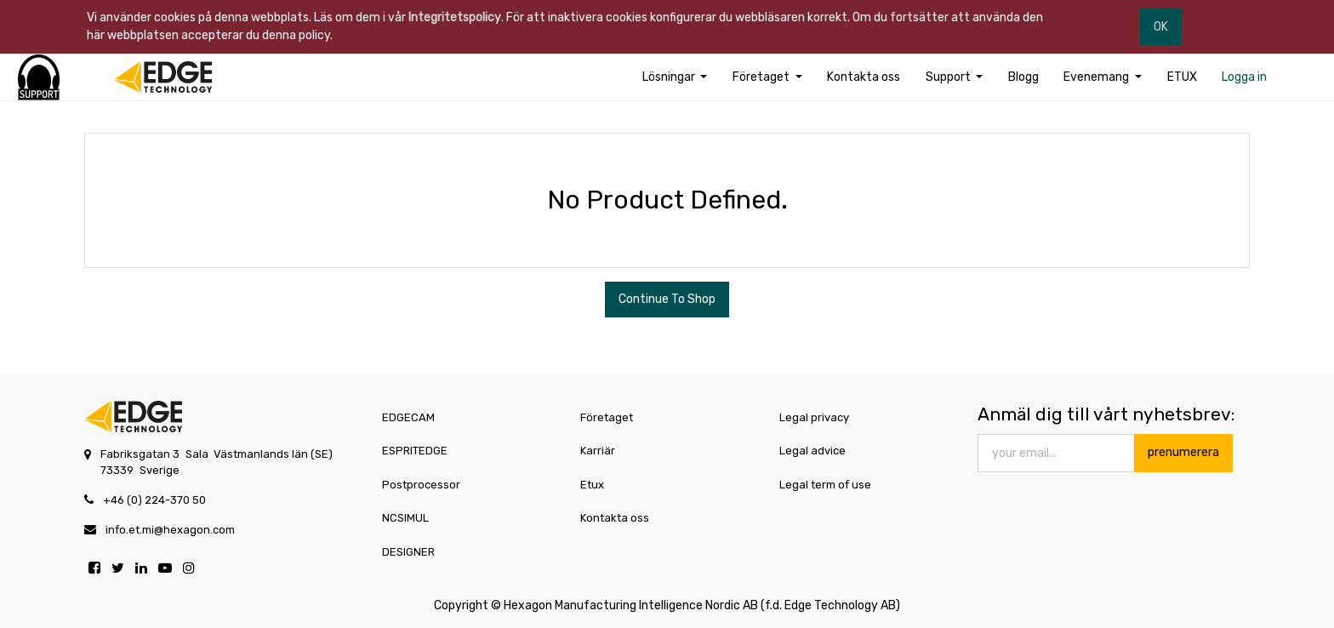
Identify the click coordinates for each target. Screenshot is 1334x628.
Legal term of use (825, 484)
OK (1161, 27)
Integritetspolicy (454, 17)
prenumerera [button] (1183, 452)
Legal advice (812, 450)
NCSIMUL (405, 517)
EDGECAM (408, 417)
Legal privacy (814, 417)
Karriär (597, 450)
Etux (592, 484)
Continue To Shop (667, 299)
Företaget (606, 417)
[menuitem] (863, 77)
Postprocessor (421, 484)
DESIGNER (408, 551)
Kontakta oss (614, 517)
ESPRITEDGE (415, 450)
